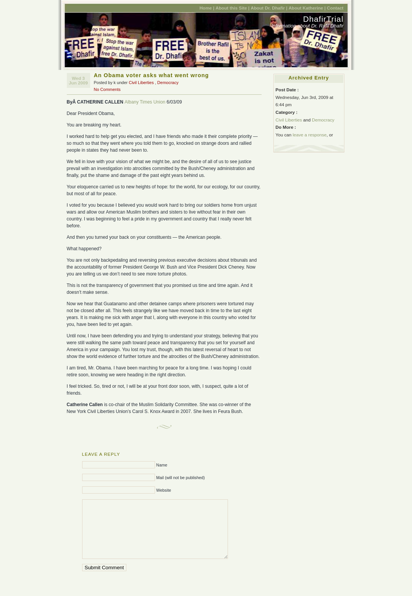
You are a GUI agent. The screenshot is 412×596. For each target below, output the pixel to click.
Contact (335, 7)
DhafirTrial (323, 19)
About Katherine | (307, 7)
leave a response (309, 134)
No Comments (107, 89)
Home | (206, 7)
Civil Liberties (141, 82)
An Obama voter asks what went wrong (151, 75)
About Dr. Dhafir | (269, 7)
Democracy (168, 82)
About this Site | (233, 7)
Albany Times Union (144, 102)
